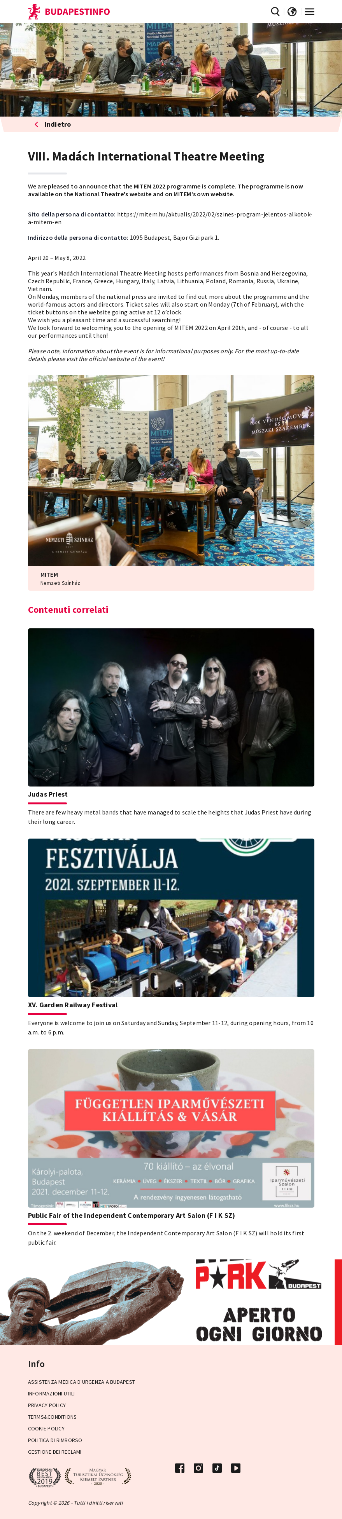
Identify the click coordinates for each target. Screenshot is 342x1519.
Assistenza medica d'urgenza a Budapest (81, 1381)
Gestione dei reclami (55, 1451)
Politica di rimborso (55, 1440)
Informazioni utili (51, 1393)
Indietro (53, 124)
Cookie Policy (46, 1428)
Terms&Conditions (52, 1416)
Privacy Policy (47, 1405)
